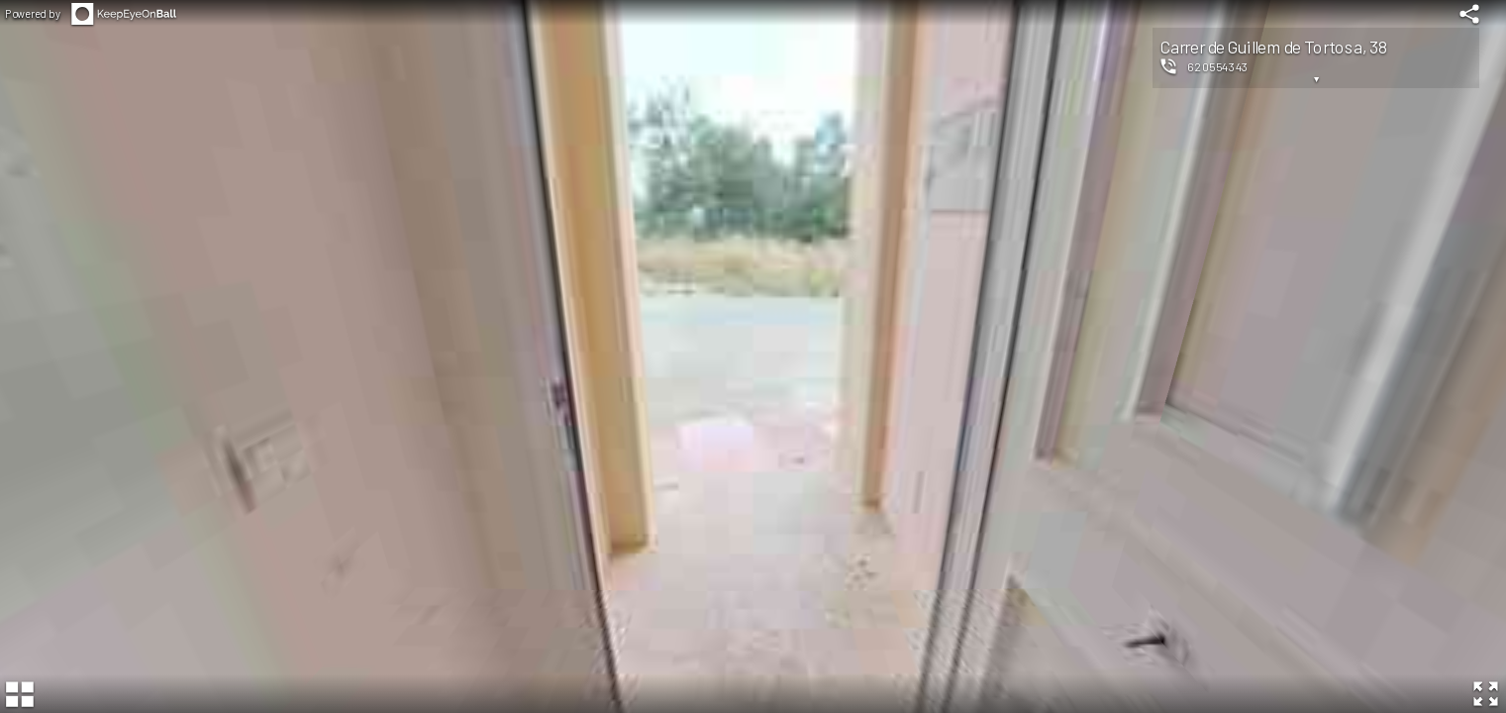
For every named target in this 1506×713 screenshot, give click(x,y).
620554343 (1218, 66)
